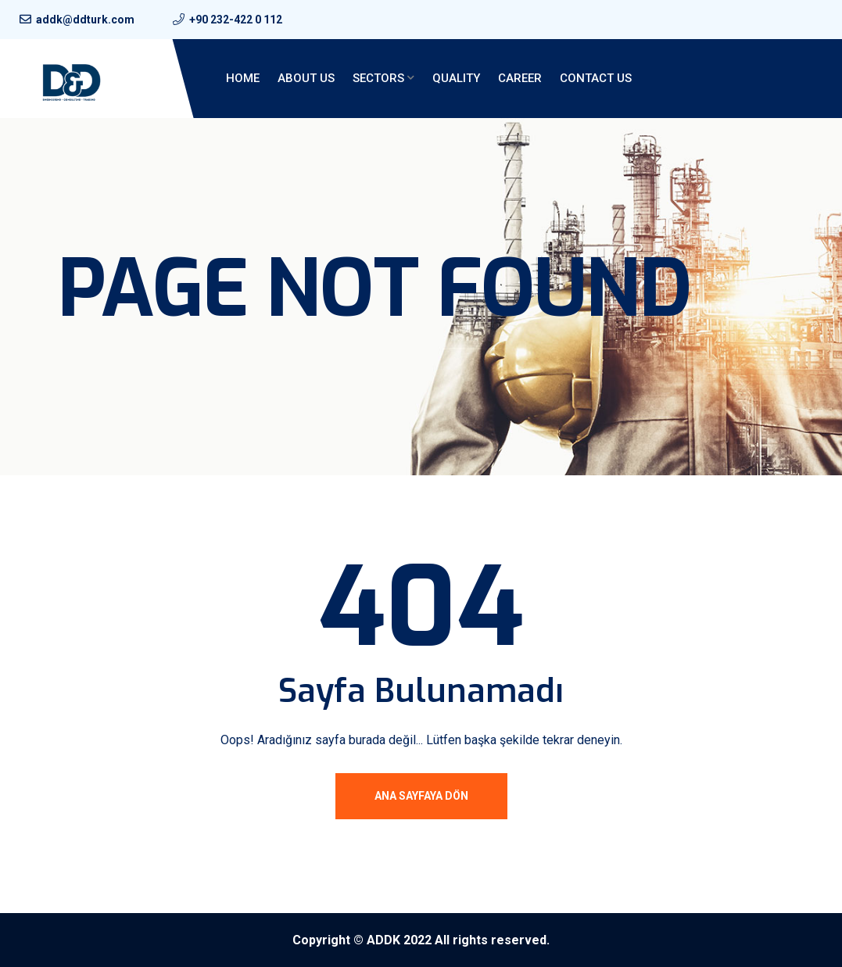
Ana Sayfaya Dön (421, 796)
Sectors (378, 78)
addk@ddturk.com (85, 19)
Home (243, 78)
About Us (306, 78)
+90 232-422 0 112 (235, 19)
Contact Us (596, 78)
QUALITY (456, 78)
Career (520, 78)
